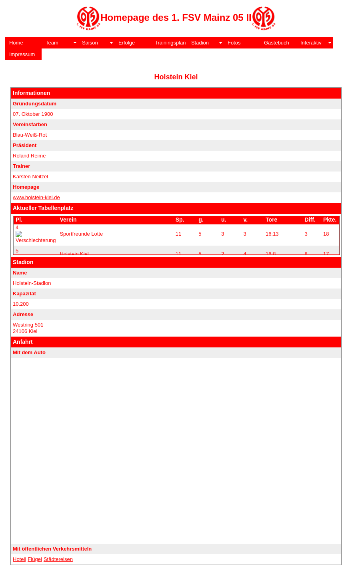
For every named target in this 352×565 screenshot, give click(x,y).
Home (16, 43)
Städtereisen (58, 559)
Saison (90, 43)
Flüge (34, 559)
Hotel (19, 559)
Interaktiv (311, 43)
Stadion (200, 43)
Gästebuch (276, 43)
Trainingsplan (170, 43)
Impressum (22, 54)
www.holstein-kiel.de (36, 197)
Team (52, 43)
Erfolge (126, 43)
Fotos (234, 43)
